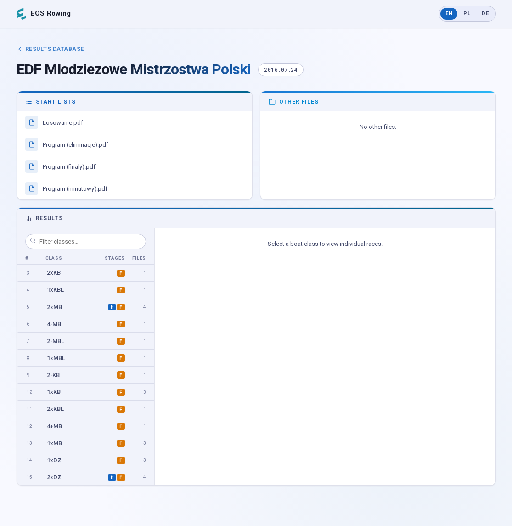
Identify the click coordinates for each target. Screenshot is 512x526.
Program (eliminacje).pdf (66, 144)
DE (485, 14)
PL (467, 14)
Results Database (50, 48)
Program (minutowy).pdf (66, 188)
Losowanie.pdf (54, 122)
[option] (85, 273)
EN (449, 14)
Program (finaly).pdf (60, 166)
